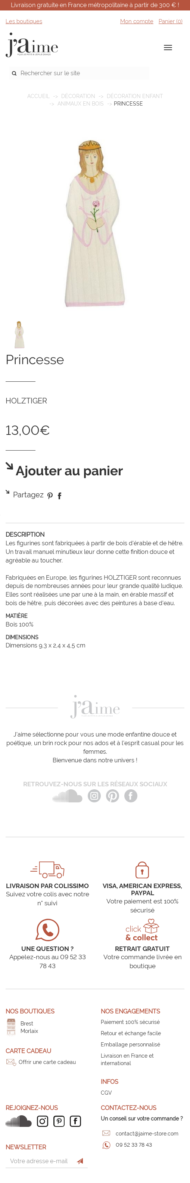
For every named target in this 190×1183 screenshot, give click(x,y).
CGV (106, 1093)
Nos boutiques (30, 1011)
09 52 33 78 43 (134, 1145)
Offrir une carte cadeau (47, 1062)
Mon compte (136, 21)
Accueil (38, 96)
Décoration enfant (135, 96)
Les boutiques (24, 21)
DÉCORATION (78, 96)
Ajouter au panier (68, 471)
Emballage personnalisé (130, 1045)
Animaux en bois (80, 104)
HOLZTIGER (26, 400)
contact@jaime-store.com (147, 1134)
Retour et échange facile (131, 1033)
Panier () (171, 21)
